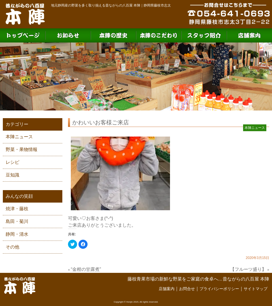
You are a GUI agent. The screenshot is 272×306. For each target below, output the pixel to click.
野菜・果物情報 (21, 149)
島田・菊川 (17, 221)
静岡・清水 (17, 234)
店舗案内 (167, 288)
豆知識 (12, 175)
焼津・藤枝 (17, 208)
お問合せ (187, 288)
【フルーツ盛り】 (248, 269)
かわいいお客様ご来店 (100, 122)
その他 (12, 247)
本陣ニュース (19, 136)
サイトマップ (255, 288)
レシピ (12, 162)
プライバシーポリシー (219, 288)
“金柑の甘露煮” (86, 269)
